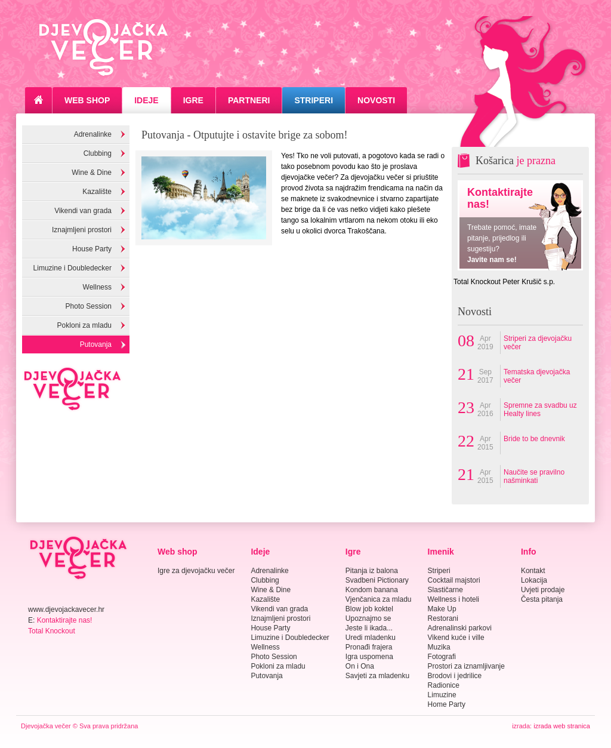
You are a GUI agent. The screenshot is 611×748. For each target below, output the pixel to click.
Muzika (439, 647)
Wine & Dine (92, 172)
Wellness (97, 287)
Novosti (376, 100)
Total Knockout (51, 631)
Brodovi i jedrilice (455, 676)
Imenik (441, 551)
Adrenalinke (93, 134)
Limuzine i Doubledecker (72, 268)
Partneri (249, 100)
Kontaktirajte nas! (64, 620)
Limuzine (442, 695)
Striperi (313, 100)
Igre (193, 100)
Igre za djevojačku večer (196, 571)
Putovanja (96, 344)
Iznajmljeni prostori (82, 230)
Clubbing (98, 153)
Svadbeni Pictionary (377, 580)
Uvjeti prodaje (542, 590)
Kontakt (533, 571)
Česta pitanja (542, 599)
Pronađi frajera (369, 647)
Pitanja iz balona (371, 571)
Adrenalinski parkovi (460, 628)
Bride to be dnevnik (534, 439)
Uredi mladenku (370, 637)
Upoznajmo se (368, 618)
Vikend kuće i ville (456, 637)
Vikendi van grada (83, 211)
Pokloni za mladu (84, 325)
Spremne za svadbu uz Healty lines (540, 409)
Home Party (446, 704)
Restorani (443, 618)
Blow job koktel (369, 609)
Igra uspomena (369, 656)
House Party (92, 249)
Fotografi (442, 656)
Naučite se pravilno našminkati (534, 476)
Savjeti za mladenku (377, 676)
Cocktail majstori (454, 580)
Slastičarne (445, 590)
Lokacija (534, 580)
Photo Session (89, 306)
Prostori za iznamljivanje (466, 666)
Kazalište (97, 191)
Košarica (516, 161)
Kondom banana (371, 590)
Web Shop (87, 100)
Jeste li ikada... (369, 628)
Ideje (146, 100)
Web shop (178, 551)
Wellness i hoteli (453, 599)
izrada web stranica (561, 725)
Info (528, 551)
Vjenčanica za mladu (378, 599)
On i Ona (359, 666)
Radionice (443, 685)
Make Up (442, 609)
